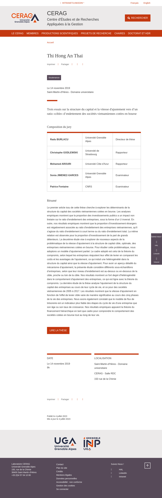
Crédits (59, 471)
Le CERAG (18, 33)
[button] (72, 3)
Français (134, 3)
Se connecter (62, 489)
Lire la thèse (58, 330)
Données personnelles (66, 478)
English (147, 3)
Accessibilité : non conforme (69, 482)
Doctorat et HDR (139, 33)
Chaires (119, 33)
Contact (59, 464)
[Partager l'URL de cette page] (82, 64)
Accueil (50, 42)
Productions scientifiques (60, 33)
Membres (33, 33)
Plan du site (61, 468)
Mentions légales (64, 475)
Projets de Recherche (96, 33)
